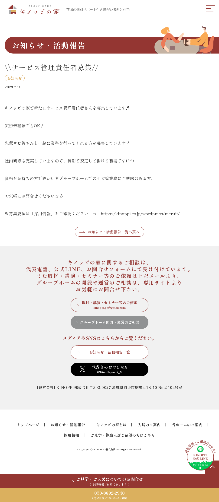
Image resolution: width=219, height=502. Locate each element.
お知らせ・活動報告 (68, 424)
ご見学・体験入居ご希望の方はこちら (122, 435)
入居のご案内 (149, 424)
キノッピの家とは (111, 424)
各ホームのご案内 (187, 424)
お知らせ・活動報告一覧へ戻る (114, 232)
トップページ (28, 424)
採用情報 (71, 435)
